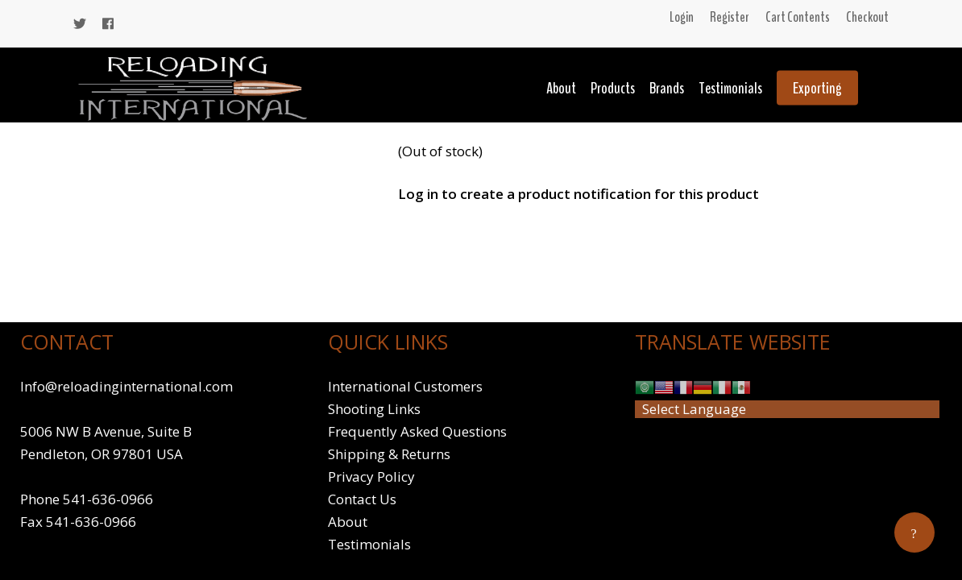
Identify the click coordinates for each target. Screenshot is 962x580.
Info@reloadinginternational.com (126, 386)
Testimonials (730, 88)
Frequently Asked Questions (417, 431)
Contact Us (362, 499)
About (561, 88)
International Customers (405, 386)
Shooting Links (374, 409)
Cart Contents (797, 17)
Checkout (867, 17)
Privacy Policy (371, 476)
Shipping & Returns (389, 454)
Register (729, 17)
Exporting (817, 88)
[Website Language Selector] (787, 409)
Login (682, 17)
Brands (666, 88)
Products (613, 88)
